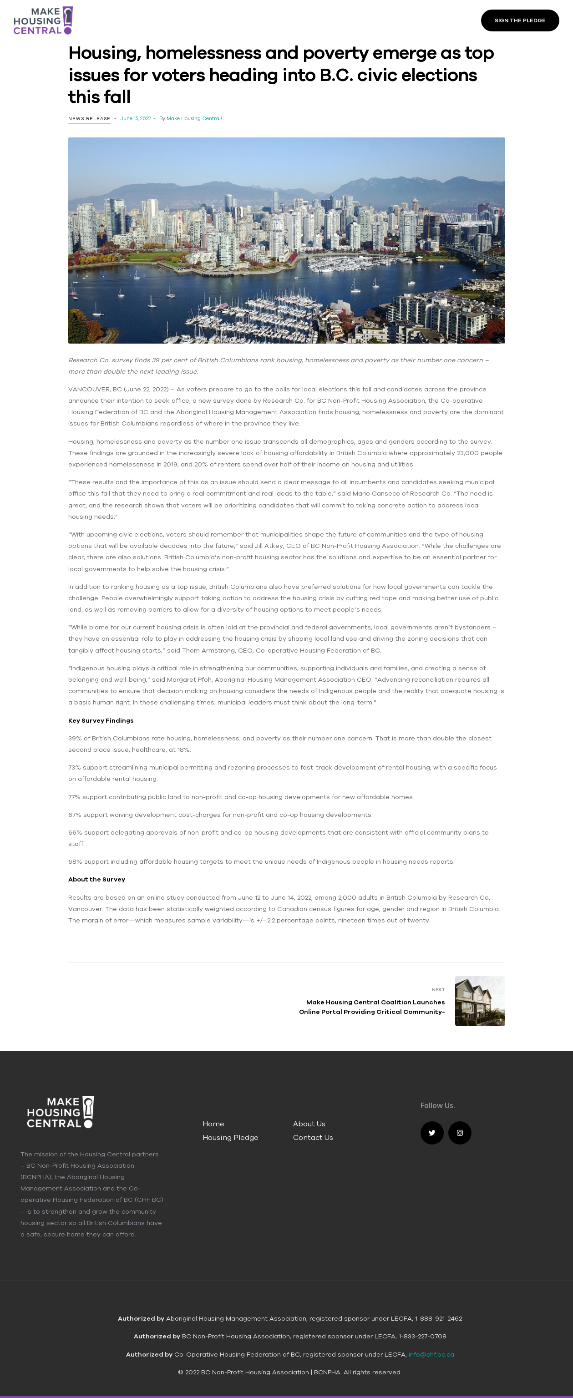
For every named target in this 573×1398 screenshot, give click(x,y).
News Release (89, 118)
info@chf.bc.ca (431, 1354)
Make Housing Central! (194, 118)
